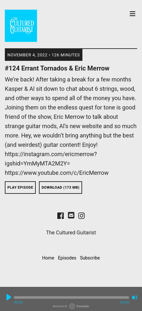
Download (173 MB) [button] (61, 187)
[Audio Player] (71, 299)
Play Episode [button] (20, 187)
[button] (71, 297)
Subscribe (90, 257)
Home (48, 257)
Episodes (67, 257)
